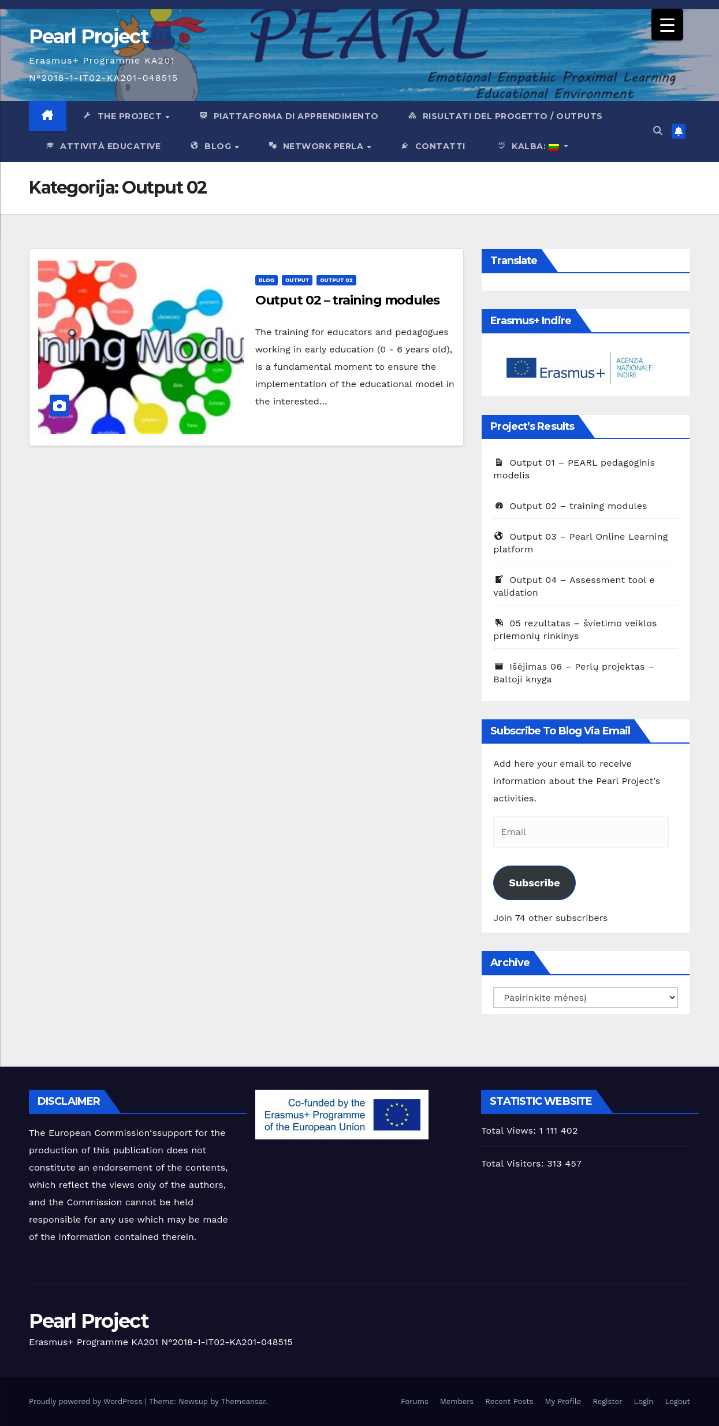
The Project (123, 116)
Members (457, 1401)
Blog (211, 147)
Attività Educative (102, 147)
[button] (657, 130)
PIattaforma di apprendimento (288, 116)
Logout (677, 1401)
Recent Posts (509, 1401)
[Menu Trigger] (667, 24)
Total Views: (510, 1130)
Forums (415, 1401)
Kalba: (526, 147)
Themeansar (243, 1401)
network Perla (316, 147)
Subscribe (534, 883)
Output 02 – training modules (347, 300)
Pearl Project (88, 36)
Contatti (432, 147)
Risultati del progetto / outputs (505, 116)
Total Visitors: (514, 1163)
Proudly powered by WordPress (87, 1401)
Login (644, 1401)
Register (607, 1401)
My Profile (563, 1401)
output (297, 280)
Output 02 (336, 280)
